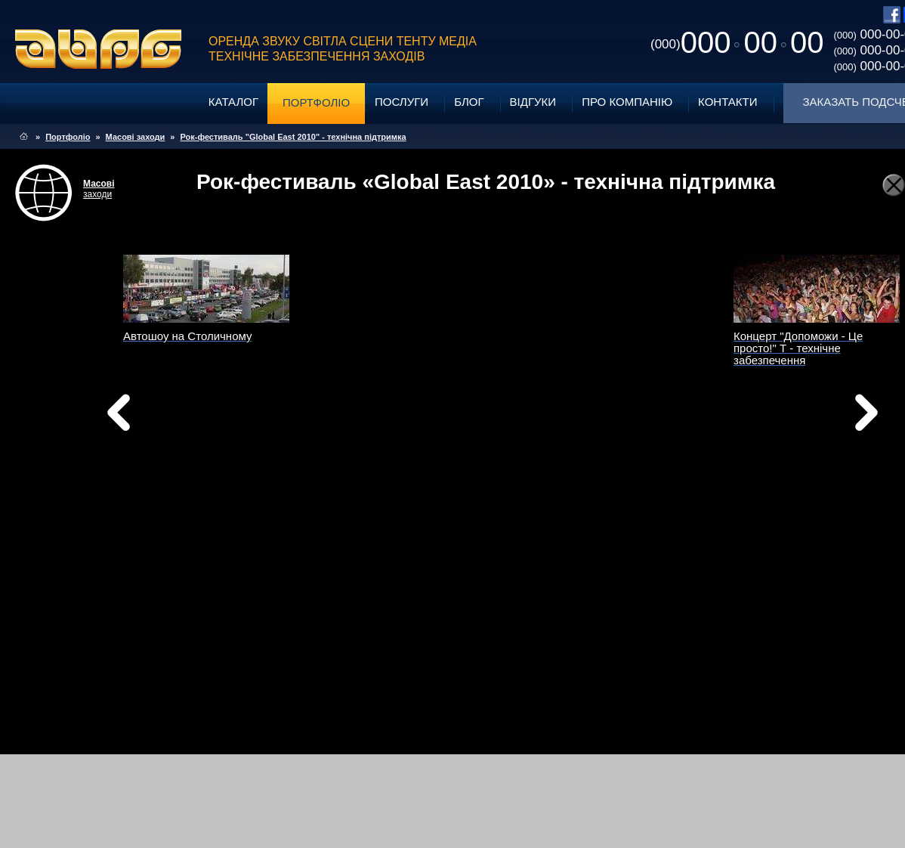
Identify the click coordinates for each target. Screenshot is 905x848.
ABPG (98, 49)
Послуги (401, 101)
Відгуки (533, 101)
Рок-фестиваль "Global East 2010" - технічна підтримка (293, 136)
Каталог (233, 101)
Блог (468, 101)
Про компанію (627, 101)
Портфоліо (316, 102)
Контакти (727, 101)
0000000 (736, 42)
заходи (99, 189)
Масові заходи (135, 136)
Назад (157, 416)
